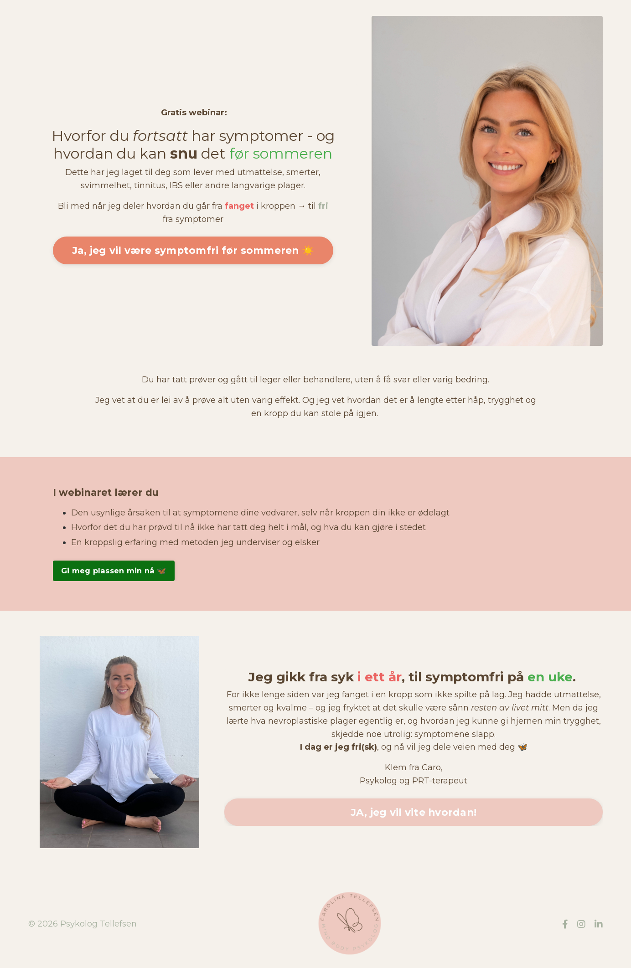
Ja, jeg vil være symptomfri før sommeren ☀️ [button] (193, 250)
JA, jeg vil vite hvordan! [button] (413, 812)
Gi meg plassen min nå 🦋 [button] (113, 570)
